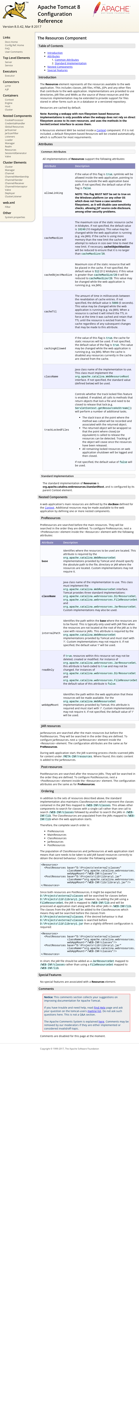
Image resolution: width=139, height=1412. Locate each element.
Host (7, 106)
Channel (9, 173)
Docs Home (11, 41)
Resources (10, 149)
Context (9, 99)
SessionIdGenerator (16, 153)
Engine (8, 103)
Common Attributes (67, 59)
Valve (8, 156)
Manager (10, 143)
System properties (15, 217)
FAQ (7, 48)
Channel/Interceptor (16, 186)
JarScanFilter (11, 133)
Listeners (10, 136)
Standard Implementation (71, 63)
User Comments (14, 51)
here (101, 1030)
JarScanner (11, 130)
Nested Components (60, 66)
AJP (7, 89)
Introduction (55, 53)
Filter (7, 207)
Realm (8, 146)
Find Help (100, 1016)
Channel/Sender (14, 180)
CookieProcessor (14, 120)
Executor (10, 75)
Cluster (9, 109)
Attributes (53, 56)
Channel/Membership (17, 176)
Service (9, 65)
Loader (9, 140)
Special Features (57, 70)
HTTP (8, 86)
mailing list (94, 1020)
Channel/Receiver (14, 183)
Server (8, 62)
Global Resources (14, 126)
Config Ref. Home (14, 45)
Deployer (10, 193)
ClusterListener (13, 196)
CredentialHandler (15, 123)
